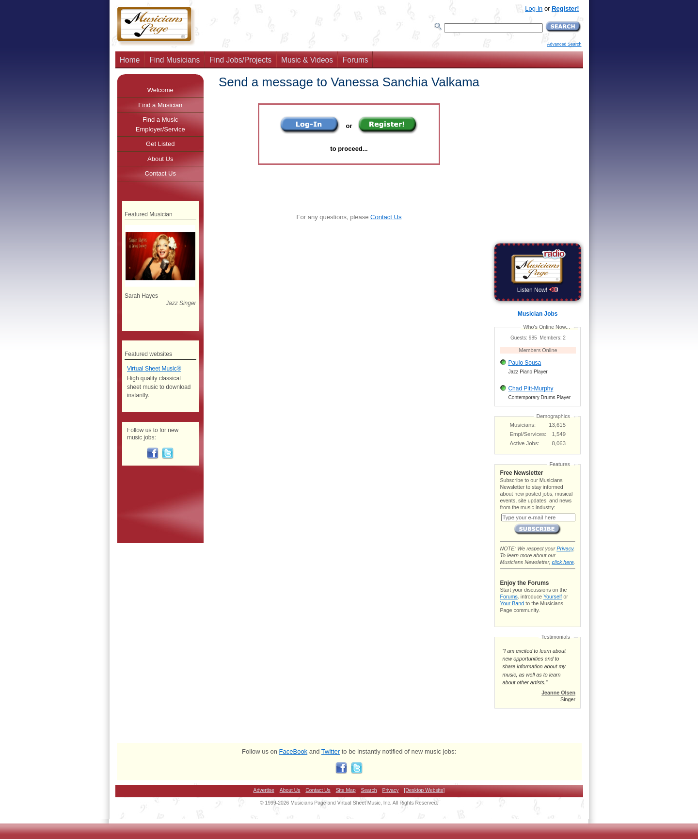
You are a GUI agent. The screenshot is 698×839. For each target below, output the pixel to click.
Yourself (552, 596)
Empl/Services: (528, 434)
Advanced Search (564, 44)
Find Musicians (174, 60)
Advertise (264, 790)
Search (369, 790)
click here (562, 562)
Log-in (533, 8)
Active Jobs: (524, 443)
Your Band (512, 603)
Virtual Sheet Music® (154, 368)
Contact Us (385, 217)
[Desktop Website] (424, 790)
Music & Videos (307, 60)
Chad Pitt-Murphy (530, 388)
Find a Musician (160, 105)
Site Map (346, 790)
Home (130, 60)
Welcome (160, 90)
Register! (565, 8)
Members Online (538, 350)
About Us (160, 158)
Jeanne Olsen (558, 692)
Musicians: (523, 425)
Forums (355, 60)
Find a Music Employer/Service (160, 124)
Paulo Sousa (524, 362)
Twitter (330, 751)
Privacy (564, 548)
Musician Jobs (537, 313)
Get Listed (160, 143)
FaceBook (293, 751)
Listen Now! (537, 290)
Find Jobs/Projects (240, 60)
